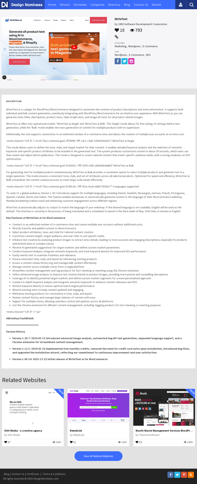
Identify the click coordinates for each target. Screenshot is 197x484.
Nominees (80, 4)
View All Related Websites (98, 456)
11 (73, 441)
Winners (65, 4)
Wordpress (134, 46)
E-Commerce (150, 46)
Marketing (121, 46)
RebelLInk (76, 430)
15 (139, 441)
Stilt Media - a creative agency (23, 430)
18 (120, 28)
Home (52, 4)
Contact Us (141, 4)
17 (7, 441)
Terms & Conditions (54, 474)
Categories (97, 4)
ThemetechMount (149, 435)
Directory (114, 4)
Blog (127, 4)
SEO (148, 55)
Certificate (33, 474)
